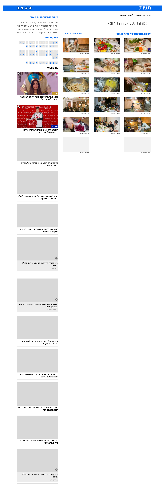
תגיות (145, 15)
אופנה (45, 2)
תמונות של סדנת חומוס (129, 15)
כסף (88, 2)
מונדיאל (112, 2)
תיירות (64, 2)
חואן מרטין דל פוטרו (33, 32)
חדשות (130, 2)
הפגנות (31, 29)
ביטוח (29, 26)
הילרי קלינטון (39, 29)
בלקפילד (22, 26)
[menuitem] (128, 2)
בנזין (16, 26)
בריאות (73, 2)
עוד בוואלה (50, 68)
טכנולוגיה (55, 2)
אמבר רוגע (51, 22)
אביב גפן (26, 22)
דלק (46, 29)
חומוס (36, 22)
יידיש (16, 32)
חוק (21, 32)
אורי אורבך (51, 26)
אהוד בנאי (18, 22)
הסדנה (43, 22)
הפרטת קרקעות (21, 29)
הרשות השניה (50, 32)
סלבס (95, 2)
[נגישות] (4, 2)
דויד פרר (52, 29)
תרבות (103, 2)
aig (32, 22)
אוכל (81, 2)
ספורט (121, 2)
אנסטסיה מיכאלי (39, 26)
